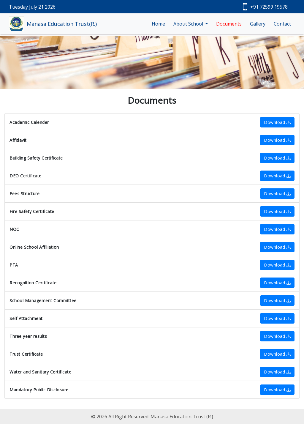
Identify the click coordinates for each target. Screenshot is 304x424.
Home (158, 24)
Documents (229, 24)
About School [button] (188, 24)
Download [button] (277, 122)
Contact (282, 24)
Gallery (257, 24)
